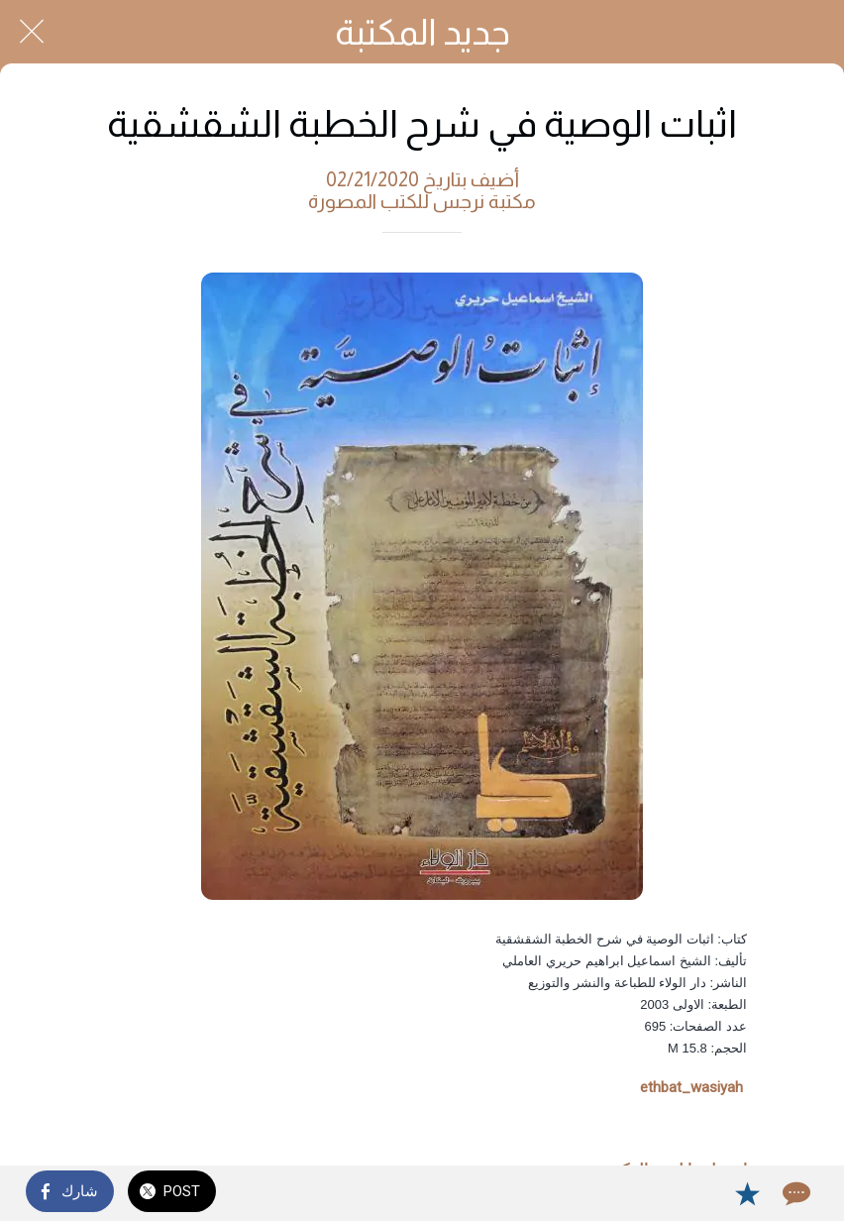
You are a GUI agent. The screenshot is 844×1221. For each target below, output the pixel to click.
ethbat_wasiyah (691, 1087)
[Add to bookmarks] (747, 1193)
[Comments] (794, 1193)
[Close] (32, 32)
